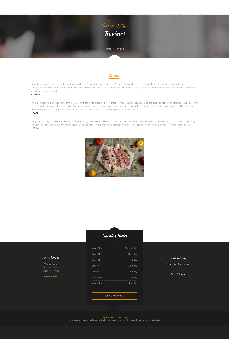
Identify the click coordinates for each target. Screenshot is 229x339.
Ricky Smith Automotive (109, 331)
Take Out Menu (178, 274)
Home (108, 49)
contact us (156, 320)
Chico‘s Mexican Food (117, 331)
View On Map (50, 276)
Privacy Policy (121, 317)
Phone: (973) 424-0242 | (178, 264)
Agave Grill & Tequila (113, 331)
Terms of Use (107, 317)
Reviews (114, 76)
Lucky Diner (121, 331)
